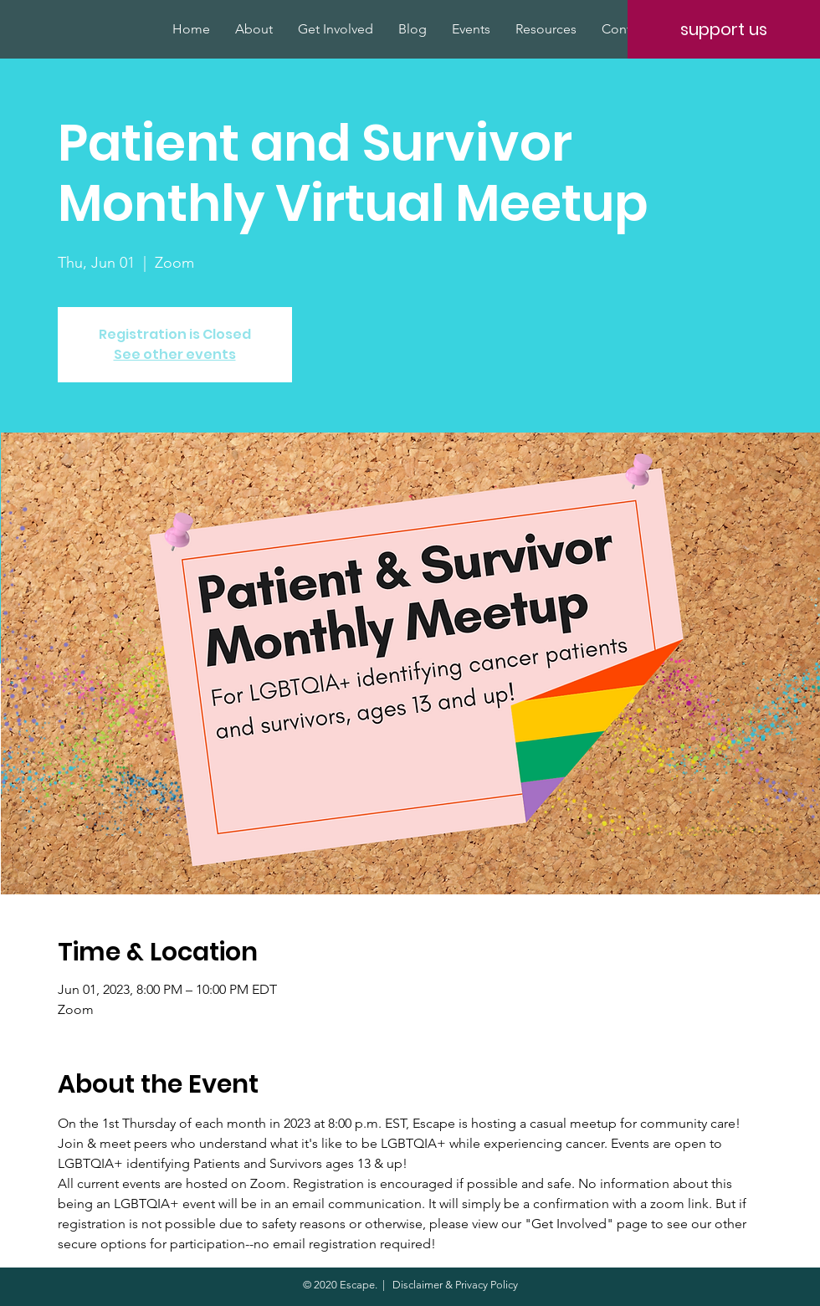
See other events (175, 354)
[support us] (724, 29)
